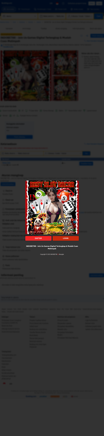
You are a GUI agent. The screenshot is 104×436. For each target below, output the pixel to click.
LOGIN (65, 238)
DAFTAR (38, 238)
